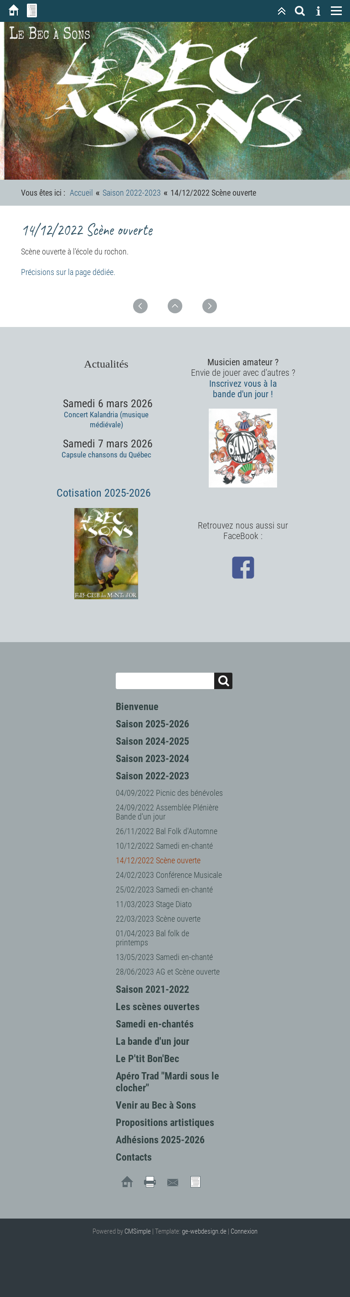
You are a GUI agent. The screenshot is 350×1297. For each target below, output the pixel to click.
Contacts (134, 1157)
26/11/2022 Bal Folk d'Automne (166, 831)
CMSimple (137, 1231)
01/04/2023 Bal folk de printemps (152, 938)
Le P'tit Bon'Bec (147, 1058)
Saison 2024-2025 (152, 741)
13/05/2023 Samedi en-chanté (164, 957)
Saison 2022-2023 (152, 776)
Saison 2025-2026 (152, 724)
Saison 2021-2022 (152, 989)
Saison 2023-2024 (152, 758)
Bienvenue (137, 706)
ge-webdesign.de (204, 1231)
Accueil (81, 192)
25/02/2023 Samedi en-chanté (164, 889)
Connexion (244, 1231)
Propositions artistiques (165, 1122)
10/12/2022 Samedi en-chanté (164, 846)
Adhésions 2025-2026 (160, 1140)
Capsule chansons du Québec (106, 454)
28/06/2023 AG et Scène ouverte (168, 971)
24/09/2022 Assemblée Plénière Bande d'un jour (167, 812)
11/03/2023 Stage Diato (154, 904)
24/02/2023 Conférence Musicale (169, 875)
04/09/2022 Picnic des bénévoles (169, 793)
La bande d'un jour (152, 1041)
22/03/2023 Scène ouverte (158, 918)
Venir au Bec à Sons (156, 1105)
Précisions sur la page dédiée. (68, 272)
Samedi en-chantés (155, 1024)
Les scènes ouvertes (158, 1006)
